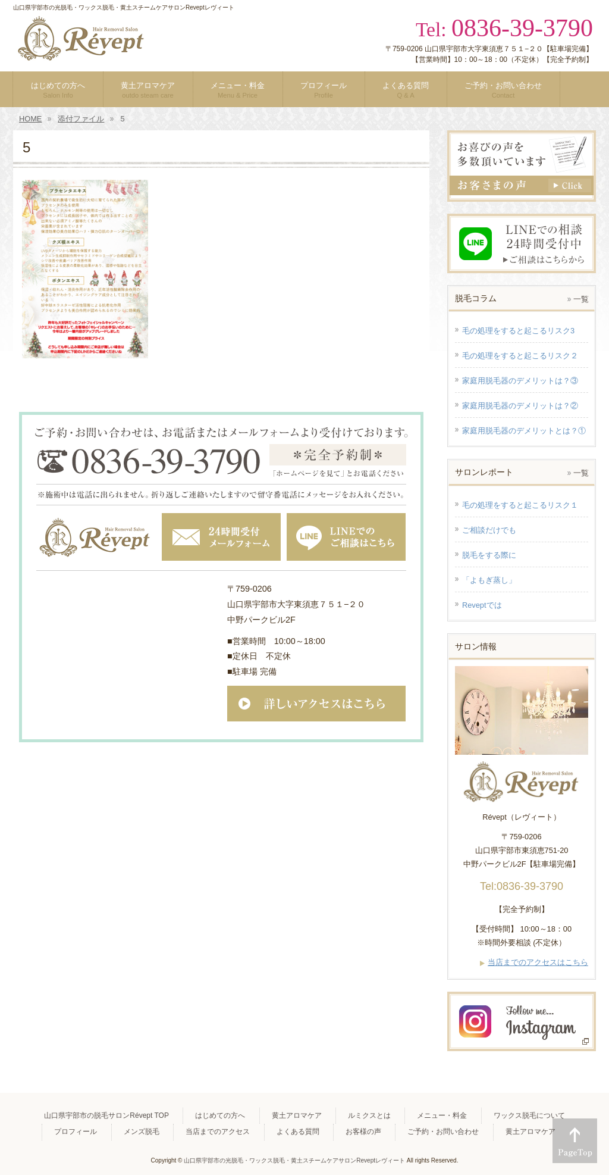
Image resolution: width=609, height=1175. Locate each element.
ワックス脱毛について (529, 1115)
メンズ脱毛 (141, 1131)
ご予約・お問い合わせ (443, 1131)
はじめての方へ (220, 1115)
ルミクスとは (369, 1115)
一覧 (581, 299)
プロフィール (75, 1131)
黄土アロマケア (297, 1115)
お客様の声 (363, 1131)
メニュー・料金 (442, 1115)
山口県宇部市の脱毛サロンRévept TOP (106, 1115)
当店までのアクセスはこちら (538, 962)
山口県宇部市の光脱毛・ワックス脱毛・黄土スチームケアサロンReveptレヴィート (294, 1160)
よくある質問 (298, 1131)
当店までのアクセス (218, 1131)
